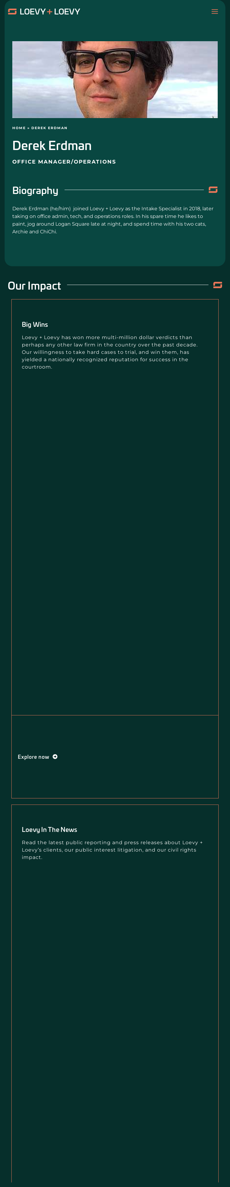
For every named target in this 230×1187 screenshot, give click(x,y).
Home (19, 128)
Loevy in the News (49, 829)
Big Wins (35, 324)
